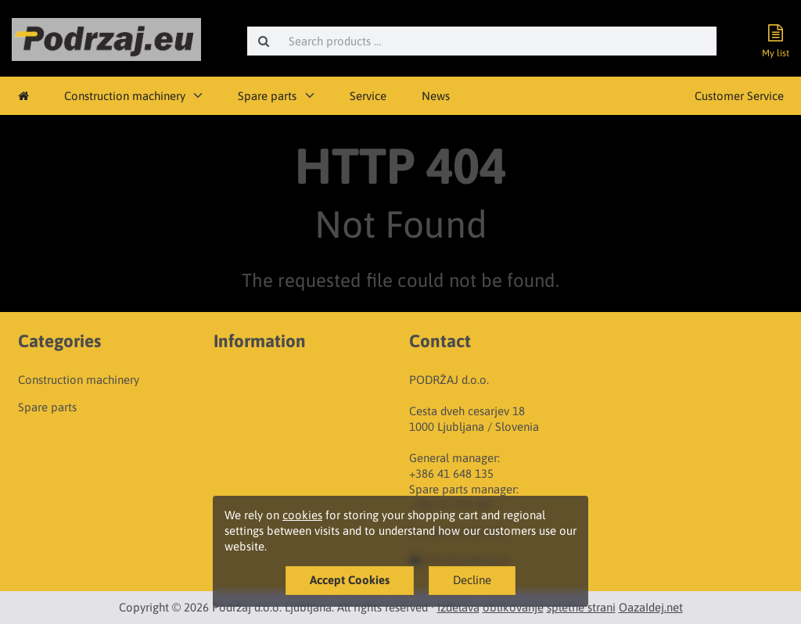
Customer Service (739, 95)
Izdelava (458, 607)
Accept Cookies (350, 579)
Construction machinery (124, 95)
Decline (472, 579)
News (436, 95)
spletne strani (581, 607)
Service (368, 95)
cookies (302, 515)
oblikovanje (513, 607)
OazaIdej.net (651, 607)
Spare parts (267, 95)
